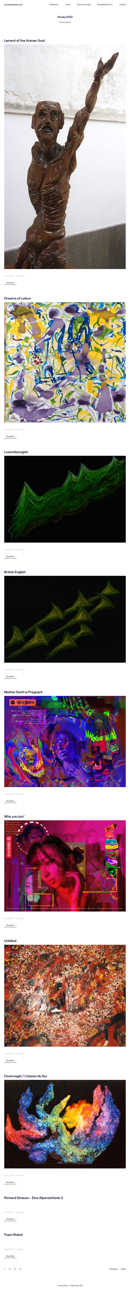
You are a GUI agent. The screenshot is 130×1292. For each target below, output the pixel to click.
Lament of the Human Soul (24, 40)
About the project (84, 4)
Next (123, 1268)
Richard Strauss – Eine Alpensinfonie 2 (33, 1197)
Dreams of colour (17, 298)
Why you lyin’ (14, 816)
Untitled (10, 940)
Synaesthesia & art (104, 4)
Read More (10, 282)
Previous (114, 1268)
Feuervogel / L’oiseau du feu (25, 1075)
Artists (67, 4)
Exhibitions (54, 4)
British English (15, 571)
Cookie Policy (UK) (76, 1285)
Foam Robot (13, 1234)
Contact (122, 4)
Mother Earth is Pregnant (23, 691)
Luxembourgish (16, 451)
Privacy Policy (63, 1285)
